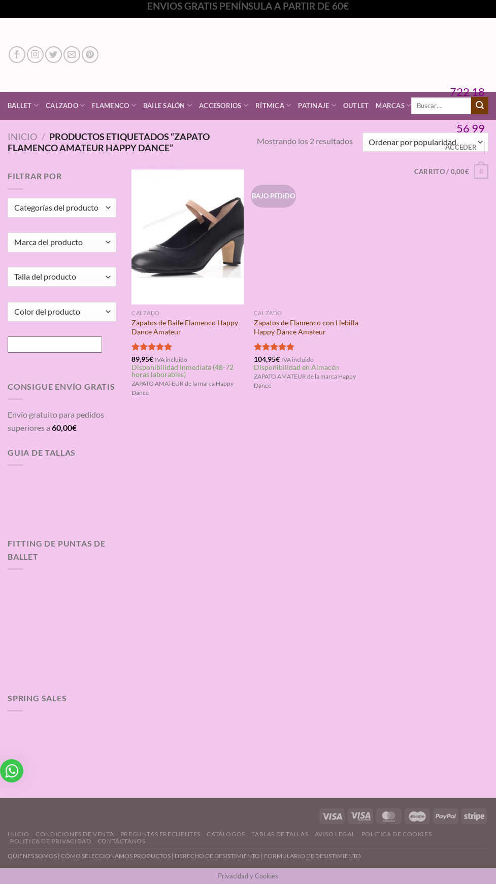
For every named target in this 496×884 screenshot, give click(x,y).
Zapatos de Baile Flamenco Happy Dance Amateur (184, 327)
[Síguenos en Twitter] (53, 54)
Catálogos (226, 834)
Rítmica (273, 105)
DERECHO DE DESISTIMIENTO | (219, 856)
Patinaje (317, 105)
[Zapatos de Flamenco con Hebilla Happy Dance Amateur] (310, 236)
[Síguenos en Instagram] (35, 54)
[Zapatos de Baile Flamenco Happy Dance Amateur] (187, 236)
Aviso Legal (335, 834)
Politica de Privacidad (50, 841)
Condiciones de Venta (75, 834)
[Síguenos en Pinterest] (90, 54)
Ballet (23, 105)
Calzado (65, 105)
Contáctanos (121, 841)
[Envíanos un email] (71, 54)
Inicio (22, 136)
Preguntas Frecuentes (160, 834)
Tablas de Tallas (279, 834)
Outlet (356, 105)
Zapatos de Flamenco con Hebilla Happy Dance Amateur (306, 327)
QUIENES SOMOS (32, 856)
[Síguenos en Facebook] (17, 54)
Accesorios (223, 105)
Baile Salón (167, 105)
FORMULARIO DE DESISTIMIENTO (312, 856)
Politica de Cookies (396, 834)
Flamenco (114, 105)
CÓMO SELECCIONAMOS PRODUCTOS (116, 856)
